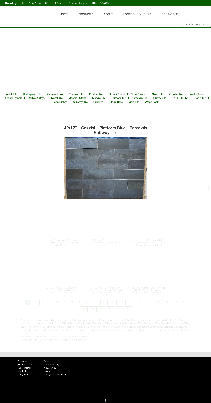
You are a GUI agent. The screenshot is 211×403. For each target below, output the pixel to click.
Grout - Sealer (196, 94)
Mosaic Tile (99, 98)
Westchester (24, 367)
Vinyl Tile (133, 102)
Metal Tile (57, 98)
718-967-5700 (99, 3)
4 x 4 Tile (11, 94)
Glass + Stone (116, 94)
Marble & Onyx (36, 98)
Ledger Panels (13, 98)
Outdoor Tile (118, 98)
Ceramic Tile (76, 94)
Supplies (98, 102)
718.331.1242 (52, 3)
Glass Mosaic (138, 94)
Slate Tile (200, 98)
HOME (64, 14)
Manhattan (23, 371)
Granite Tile (176, 94)
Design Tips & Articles (56, 374)
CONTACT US (170, 14)
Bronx (47, 371)
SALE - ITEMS (180, 98)
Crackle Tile (96, 94)
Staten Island (25, 364)
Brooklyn (22, 361)
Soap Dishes (60, 102)
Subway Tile (80, 102)
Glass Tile (157, 94)
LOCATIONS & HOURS (137, 14)
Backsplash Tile (32, 94)
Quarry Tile (159, 98)
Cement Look (55, 94)
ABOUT (108, 14)
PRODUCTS (85, 14)
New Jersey (50, 367)
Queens (48, 361)
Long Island (24, 374)
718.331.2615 (29, 3)
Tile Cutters (116, 102)
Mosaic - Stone (77, 98)
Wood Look (151, 102)
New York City (51, 364)
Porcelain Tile (139, 98)
